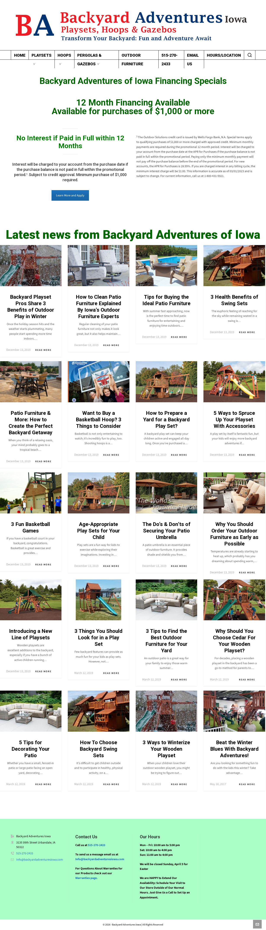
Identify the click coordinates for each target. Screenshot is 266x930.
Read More (45, 350)
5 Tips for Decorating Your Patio (30, 748)
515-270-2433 (24, 853)
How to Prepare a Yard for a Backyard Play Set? (166, 419)
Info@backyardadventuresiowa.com (39, 860)
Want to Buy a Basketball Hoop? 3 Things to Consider (98, 419)
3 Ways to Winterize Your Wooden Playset (166, 748)
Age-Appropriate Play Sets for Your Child (98, 530)
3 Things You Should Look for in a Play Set (98, 637)
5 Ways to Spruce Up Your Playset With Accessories (234, 419)
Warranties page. (86, 878)
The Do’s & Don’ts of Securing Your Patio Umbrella (166, 530)
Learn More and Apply (70, 195)
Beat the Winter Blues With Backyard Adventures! (234, 748)
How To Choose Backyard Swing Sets (98, 748)
